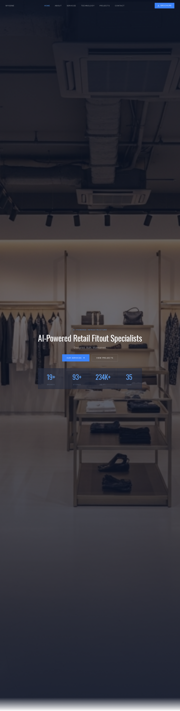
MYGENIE (10, 5)
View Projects (104, 359)
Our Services (76, 359)
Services (71, 5)
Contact (120, 5)
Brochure (165, 5)
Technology (88, 5)
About (58, 5)
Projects (105, 5)
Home (47, 5)
